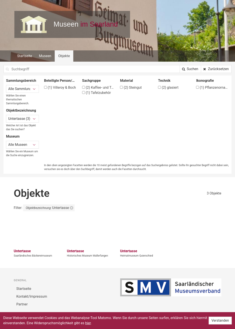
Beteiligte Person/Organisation (60, 81)
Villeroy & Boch (60, 87)
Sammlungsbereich (21, 81)
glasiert (168, 87)
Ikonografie (205, 81)
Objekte (64, 56)
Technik (164, 81)
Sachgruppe (91, 81)
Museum (13, 136)
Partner (22, 304)
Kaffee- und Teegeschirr (98, 87)
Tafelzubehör (96, 93)
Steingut (131, 87)
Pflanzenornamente (212, 87)
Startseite (24, 56)
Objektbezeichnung (21, 110)
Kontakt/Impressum (31, 296)
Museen (45, 56)
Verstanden (220, 320)
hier (88, 323)
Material (126, 81)
